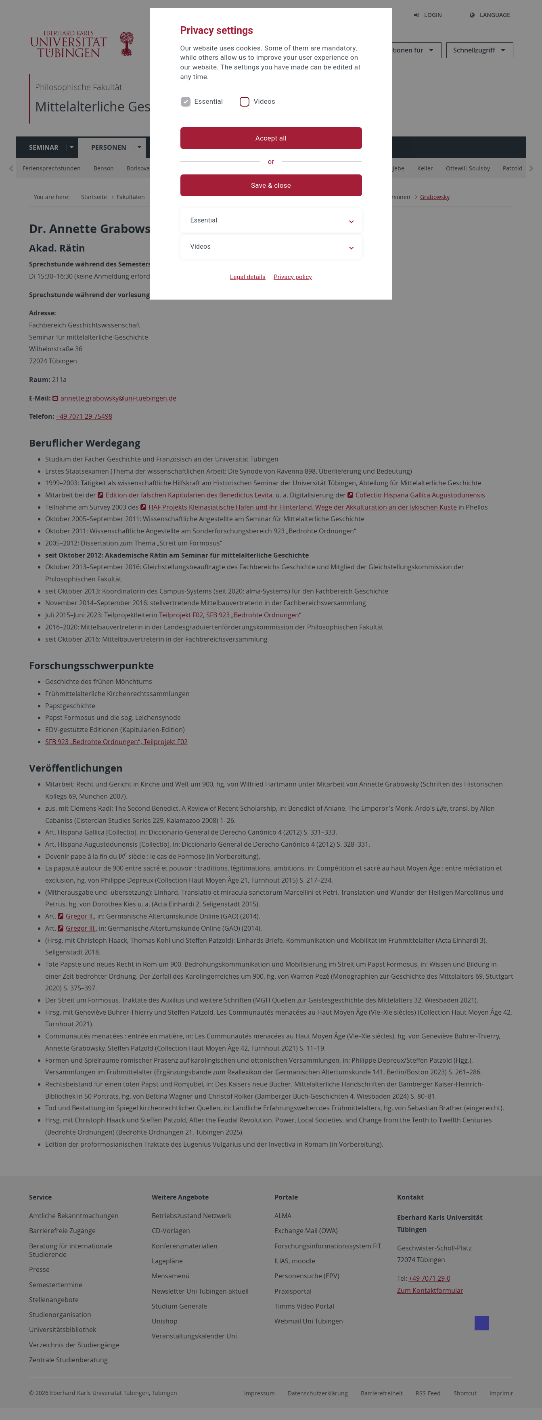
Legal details (248, 277)
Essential (209, 101)
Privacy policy (293, 277)
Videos (264, 101)
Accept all (271, 138)
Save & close (271, 185)
